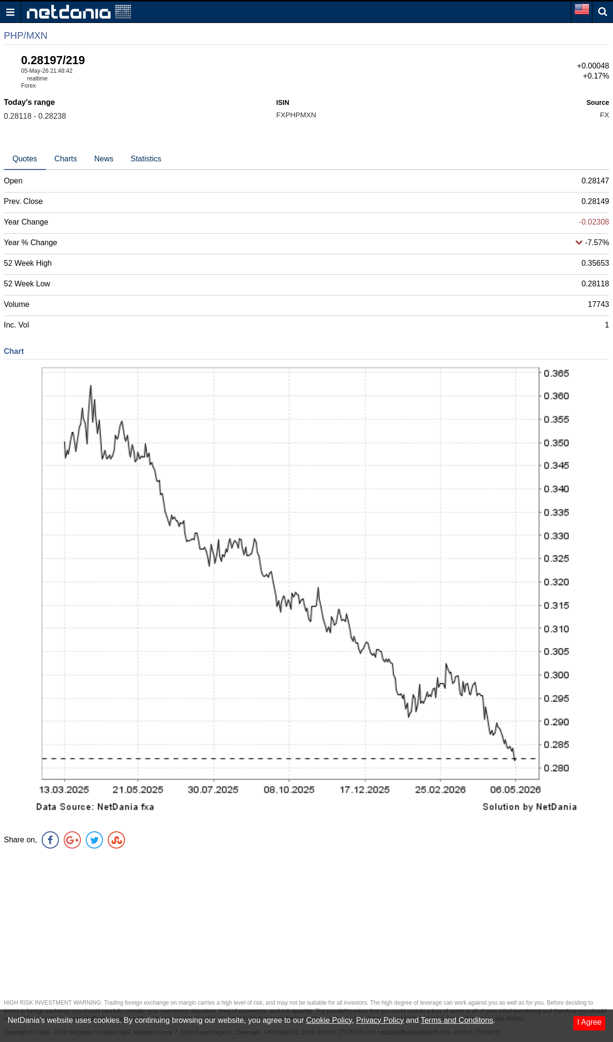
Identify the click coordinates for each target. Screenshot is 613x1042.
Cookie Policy (329, 1020)
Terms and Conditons (456, 1020)
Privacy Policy (380, 1020)
